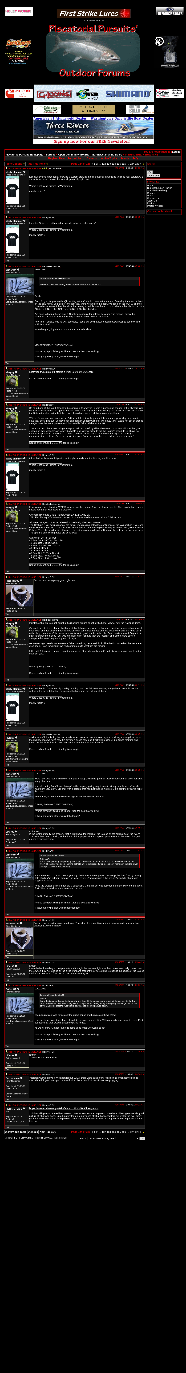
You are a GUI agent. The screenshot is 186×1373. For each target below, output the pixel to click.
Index (33, 1132)
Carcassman (13, 1078)
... (100, 164)
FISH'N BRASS (14, 1109)
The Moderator (60, 1138)
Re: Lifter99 (47, 851)
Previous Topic (15, 1132)
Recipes (151, 203)
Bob (18, 1138)
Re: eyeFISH (55, 168)
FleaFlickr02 (12, 581)
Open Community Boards (73, 154)
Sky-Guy (48, 1138)
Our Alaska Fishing (157, 190)
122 (104, 164)
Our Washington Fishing (159, 188)
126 (124, 164)
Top (7, 212)
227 (132, 164)
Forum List (74, 158)
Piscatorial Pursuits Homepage (24, 154)
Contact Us (153, 198)
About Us (152, 200)
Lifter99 (10, 832)
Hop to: (83, 1138)
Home (150, 185)
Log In (176, 151)
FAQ (135, 158)
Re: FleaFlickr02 (50, 620)
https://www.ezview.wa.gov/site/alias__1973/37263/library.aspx (63, 1108)
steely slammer (14, 172)
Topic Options (15, 163)
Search (124, 158)
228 (137, 164)
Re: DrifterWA (48, 369)
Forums (50, 154)
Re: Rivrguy (47, 405)
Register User (56, 158)
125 (119, 164)
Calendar (92, 158)
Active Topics (109, 158)
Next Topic (48, 1132)
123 (109, 164)
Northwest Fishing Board (107, 154)
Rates (150, 195)
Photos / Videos (155, 206)
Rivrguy (10, 372)
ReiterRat (38, 1138)
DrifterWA (11, 270)
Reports (151, 193)
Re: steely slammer (51, 266)
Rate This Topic (37, 163)
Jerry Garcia (27, 1138)
